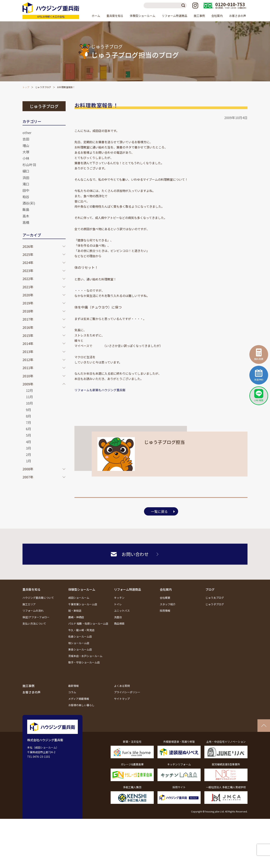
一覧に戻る (159, 511)
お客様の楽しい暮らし (81, 705)
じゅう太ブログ (215, 597)
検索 (184, 5)
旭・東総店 (74, 610)
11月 (29, 396)
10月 (29, 403)
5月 (28, 435)
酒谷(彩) (28, 203)
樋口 (25, 171)
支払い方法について (34, 623)
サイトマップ (122, 699)
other (26, 132)
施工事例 (199, 16)
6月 (28, 428)
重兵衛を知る (31, 589)
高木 (25, 216)
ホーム (96, 16)
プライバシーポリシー (127, 692)
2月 (28, 454)
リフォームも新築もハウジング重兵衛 (99, 390)
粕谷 (25, 196)
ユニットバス (122, 610)
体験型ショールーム (81, 589)
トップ (25, 87)
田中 (25, 190)
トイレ (118, 604)
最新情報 (73, 686)
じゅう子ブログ (43, 87)
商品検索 (119, 623)
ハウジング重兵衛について (38, 597)
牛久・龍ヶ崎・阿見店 (81, 630)
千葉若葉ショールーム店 (82, 604)
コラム (72, 692)
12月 (29, 390)
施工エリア (29, 604)
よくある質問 (122, 686)
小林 (25, 158)
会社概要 (165, 597)
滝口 (25, 183)
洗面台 (118, 617)
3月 (28, 448)
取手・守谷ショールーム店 (84, 662)
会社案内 (166, 589)
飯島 (25, 209)
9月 (28, 409)
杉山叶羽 (29, 164)
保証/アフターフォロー (36, 617)
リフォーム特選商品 (127, 589)
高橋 (25, 222)
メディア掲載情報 (78, 699)
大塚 (25, 151)
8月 (28, 416)
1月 (28, 460)
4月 (28, 441)
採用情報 (165, 610)
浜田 (25, 177)
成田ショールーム (78, 597)
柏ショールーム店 (78, 643)
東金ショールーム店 (80, 649)
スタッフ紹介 (168, 604)
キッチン (119, 597)
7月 (28, 422)
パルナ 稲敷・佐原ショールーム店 (88, 623)
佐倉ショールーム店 (80, 636)
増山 (25, 145)
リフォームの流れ (33, 610)
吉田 (25, 138)
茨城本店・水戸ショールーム (85, 656)
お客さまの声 (237, 16)
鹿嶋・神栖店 (76, 617)
